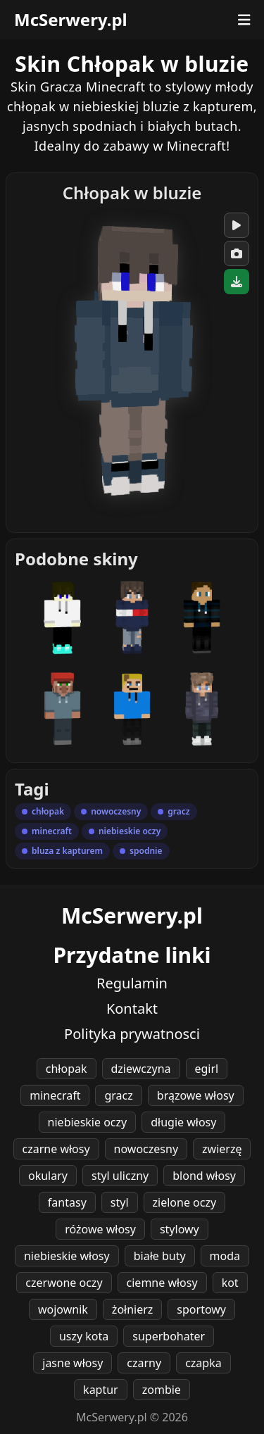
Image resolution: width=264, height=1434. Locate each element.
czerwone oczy (63, 1282)
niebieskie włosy (67, 1256)
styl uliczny (120, 1175)
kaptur (100, 1389)
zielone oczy (185, 1202)
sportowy (201, 1309)
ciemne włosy (162, 1282)
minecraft (55, 1095)
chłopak (66, 1068)
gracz (118, 1095)
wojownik (63, 1309)
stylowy (179, 1229)
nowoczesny (146, 1149)
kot (230, 1282)
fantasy (67, 1202)
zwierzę (221, 1149)
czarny (144, 1363)
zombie (161, 1389)
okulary (48, 1175)
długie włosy (183, 1122)
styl (120, 1202)
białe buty (160, 1256)
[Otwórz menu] (244, 19)
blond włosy (204, 1175)
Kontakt (132, 1008)
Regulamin (132, 983)
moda (225, 1256)
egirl (207, 1068)
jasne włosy (72, 1363)
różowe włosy (100, 1229)
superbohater (168, 1336)
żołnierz (132, 1309)
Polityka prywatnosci (132, 1033)
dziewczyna (141, 1068)
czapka (203, 1363)
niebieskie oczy (87, 1122)
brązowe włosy (195, 1095)
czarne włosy (56, 1149)
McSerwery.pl (70, 19)
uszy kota (83, 1336)
